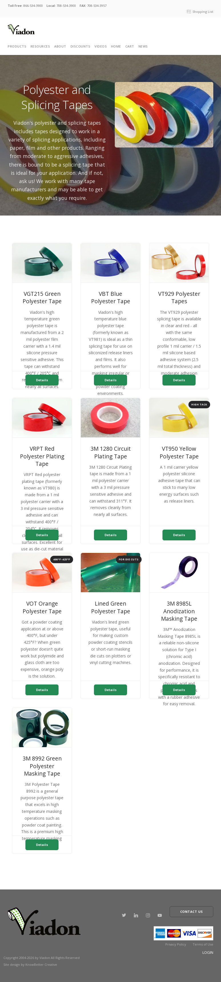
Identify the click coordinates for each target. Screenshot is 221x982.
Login (207, 949)
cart (129, 46)
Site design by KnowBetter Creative (30, 961)
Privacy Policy (175, 941)
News (143, 46)
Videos (101, 46)
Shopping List (199, 11)
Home (116, 46)
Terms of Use (203, 941)
